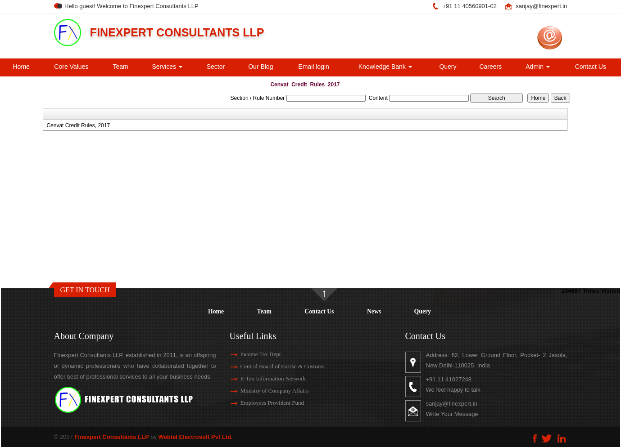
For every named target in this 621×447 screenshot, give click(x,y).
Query (447, 66)
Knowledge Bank (385, 66)
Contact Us (590, 66)
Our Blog (260, 66)
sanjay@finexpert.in (541, 6)
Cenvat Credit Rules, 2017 (78, 125)
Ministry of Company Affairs (264, 390)
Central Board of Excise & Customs (272, 366)
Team (120, 66)
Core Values (71, 66)
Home (21, 66)
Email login (313, 66)
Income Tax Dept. (251, 354)
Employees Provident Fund (262, 402)
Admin (538, 66)
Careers (490, 66)
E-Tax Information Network (262, 378)
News (374, 311)
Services (167, 66)
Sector (216, 66)
